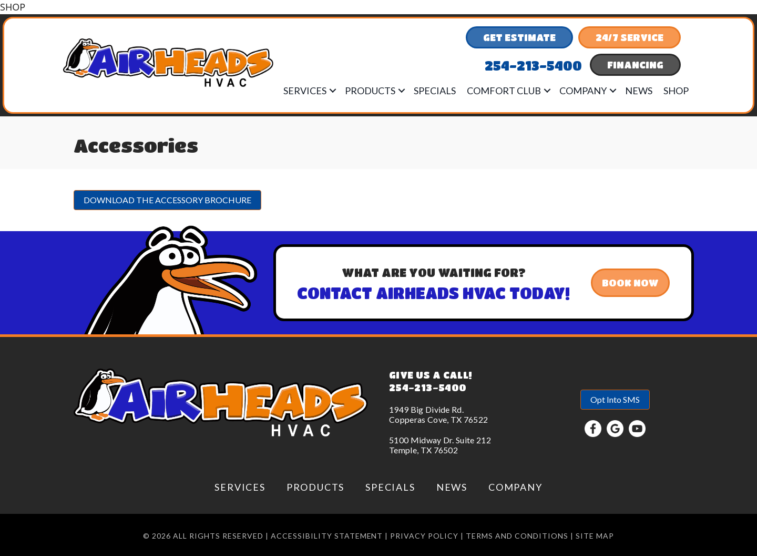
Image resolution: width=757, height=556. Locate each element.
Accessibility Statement (327, 535)
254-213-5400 (427, 387)
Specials (435, 90)
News (638, 90)
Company (583, 90)
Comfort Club (504, 90)
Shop (676, 90)
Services (304, 90)
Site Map (595, 535)
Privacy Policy (424, 535)
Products (370, 90)
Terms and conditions (517, 535)
